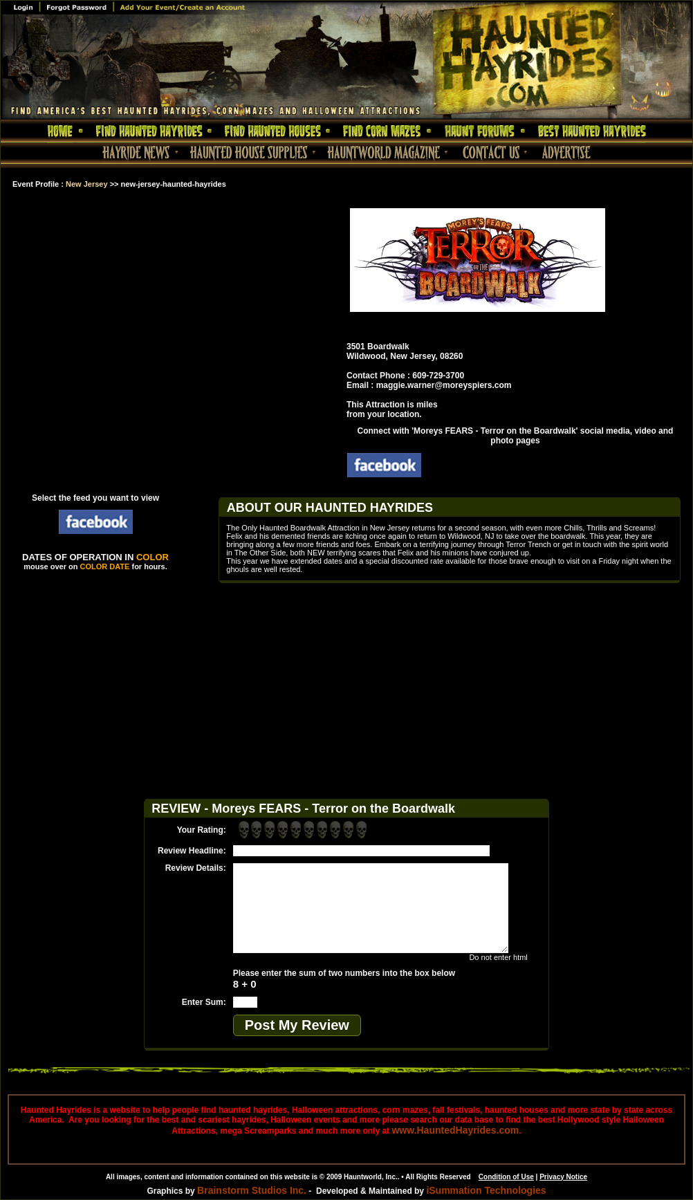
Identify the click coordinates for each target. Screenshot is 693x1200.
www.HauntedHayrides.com (455, 1130)
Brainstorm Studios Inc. (251, 1190)
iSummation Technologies (486, 1190)
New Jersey (87, 184)
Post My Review (297, 1025)
